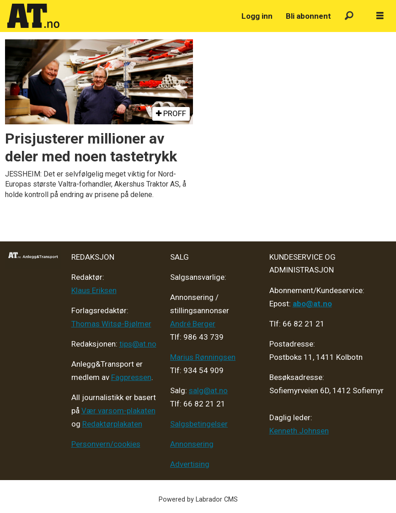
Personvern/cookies (105, 444)
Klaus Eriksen (94, 290)
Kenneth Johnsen (299, 430)
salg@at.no (208, 390)
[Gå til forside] (33, 16)
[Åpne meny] (380, 16)
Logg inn (257, 16)
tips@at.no (137, 343)
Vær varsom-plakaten (118, 410)
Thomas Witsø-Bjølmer (111, 323)
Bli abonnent (308, 16)
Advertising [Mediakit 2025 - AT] (189, 464)
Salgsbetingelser (199, 423)
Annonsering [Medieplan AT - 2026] (192, 444)
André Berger (192, 323)
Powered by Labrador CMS (198, 499)
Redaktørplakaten (112, 423)
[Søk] (349, 16)
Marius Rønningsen (202, 357)
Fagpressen (131, 377)
